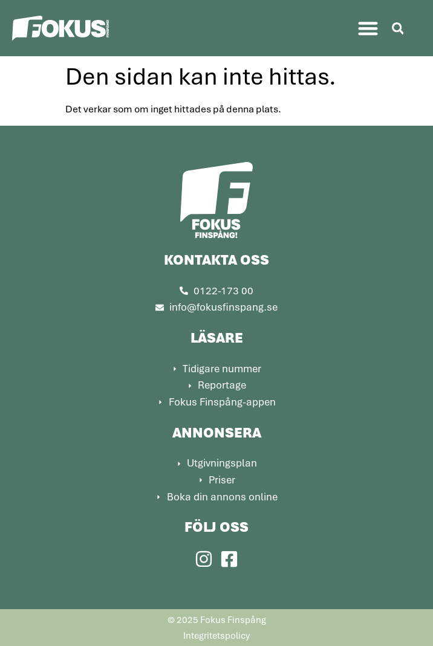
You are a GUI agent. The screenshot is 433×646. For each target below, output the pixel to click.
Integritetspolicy (216, 635)
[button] (368, 28)
